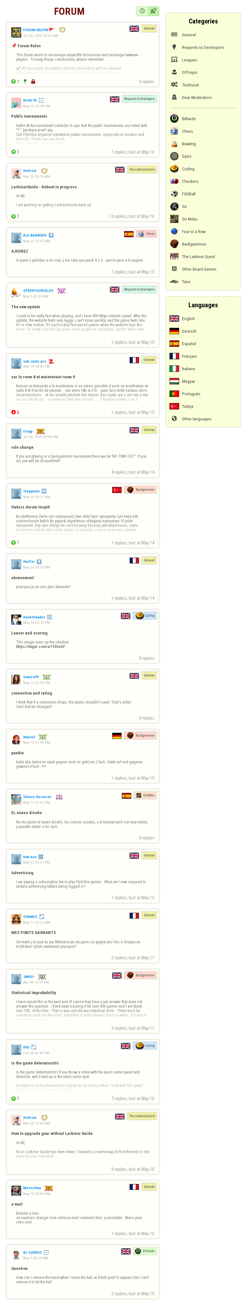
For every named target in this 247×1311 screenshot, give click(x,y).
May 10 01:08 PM (36, 742)
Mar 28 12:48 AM (36, 1123)
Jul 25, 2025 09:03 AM (40, 35)
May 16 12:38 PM (36, 106)
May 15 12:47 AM (36, 241)
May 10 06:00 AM (36, 1193)
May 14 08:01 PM (36, 366)
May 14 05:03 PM (36, 567)
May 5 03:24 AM (35, 296)
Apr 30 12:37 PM (36, 982)
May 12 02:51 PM (36, 862)
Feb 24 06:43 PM (36, 1053)
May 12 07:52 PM (36, 802)
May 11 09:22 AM (36, 922)
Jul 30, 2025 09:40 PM (40, 437)
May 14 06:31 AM (36, 497)
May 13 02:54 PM (36, 682)
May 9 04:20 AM (35, 1258)
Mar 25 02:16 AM (36, 176)
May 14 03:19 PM (36, 622)
